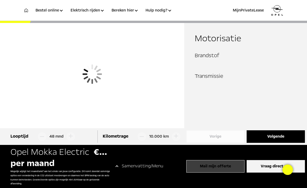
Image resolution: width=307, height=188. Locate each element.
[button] (49, 13)
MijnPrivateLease (248, 10)
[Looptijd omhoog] (72, 136)
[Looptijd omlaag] (41, 136)
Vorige (215, 136)
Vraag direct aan (276, 166)
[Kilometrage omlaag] (141, 136)
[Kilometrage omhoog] (177, 136)
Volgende (275, 136)
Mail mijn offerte (215, 166)
